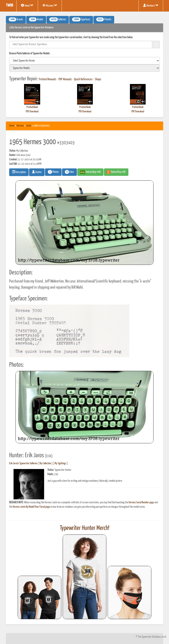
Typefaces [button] (81, 19)
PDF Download (32, 111)
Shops (98, 79)
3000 (28, 125)
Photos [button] (53, 172)
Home (11, 125)
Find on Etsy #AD (116, 172)
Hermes (20, 125)
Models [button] (36, 19)
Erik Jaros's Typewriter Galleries (23, 463)
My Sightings (60, 463)
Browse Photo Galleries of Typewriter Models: (29, 53)
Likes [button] (69, 172)
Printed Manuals (47, 79)
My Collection (45, 463)
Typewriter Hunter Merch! (84, 528)
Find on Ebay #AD (90, 172)
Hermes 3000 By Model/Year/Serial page (31, 506)
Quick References (83, 79)
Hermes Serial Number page (141, 502)
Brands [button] (16, 19)
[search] (84, 60)
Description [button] (19, 172)
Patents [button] (103, 19)
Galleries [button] (57, 19)
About (27, 5)
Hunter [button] (37, 172)
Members (151, 5)
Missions (49, 5)
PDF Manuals (65, 79)
